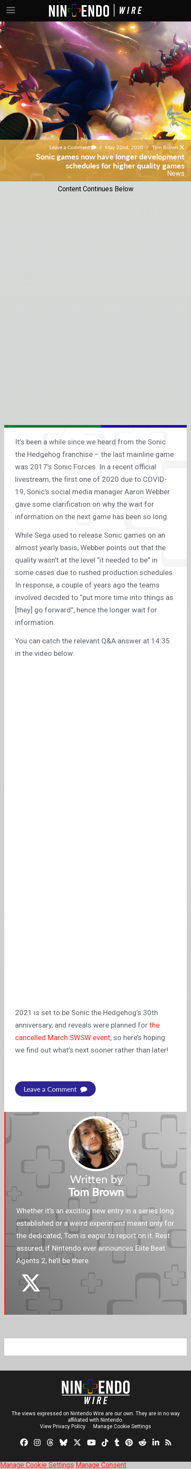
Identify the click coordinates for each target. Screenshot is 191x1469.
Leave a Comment (72, 147)
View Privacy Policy (62, 1426)
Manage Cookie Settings (122, 1426)
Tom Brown (165, 147)
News (176, 173)
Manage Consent (101, 1465)
